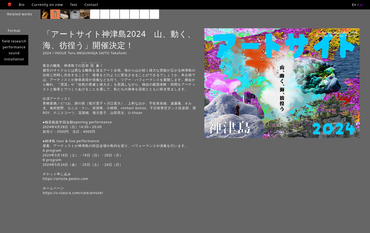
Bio (22, 4)
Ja (361, 4)
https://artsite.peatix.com (65, 178)
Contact (91, 4)
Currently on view (47, 4)
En (354, 4)
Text (73, 4)
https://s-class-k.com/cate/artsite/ (73, 193)
